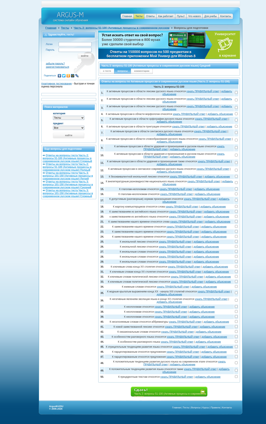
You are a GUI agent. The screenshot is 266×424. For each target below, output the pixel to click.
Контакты (225, 16)
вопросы (122, 71)
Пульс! (181, 16)
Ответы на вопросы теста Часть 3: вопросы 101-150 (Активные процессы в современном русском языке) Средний (68, 184)
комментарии (141, 71)
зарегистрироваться (57, 66)
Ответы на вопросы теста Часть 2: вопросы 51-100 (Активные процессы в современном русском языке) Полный (67, 167)
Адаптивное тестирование (56, 83)
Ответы (150, 16)
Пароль (50, 49)
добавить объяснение (220, 114)
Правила (215, 407)
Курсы (205, 407)
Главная (127, 16)
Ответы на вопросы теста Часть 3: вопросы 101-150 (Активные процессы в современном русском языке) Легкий (68, 175)
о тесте (107, 71)
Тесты (138, 16)
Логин (49, 44)
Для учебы (210, 16)
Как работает (165, 16)
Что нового (194, 16)
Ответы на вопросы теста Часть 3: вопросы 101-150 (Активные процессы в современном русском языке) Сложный (68, 193)
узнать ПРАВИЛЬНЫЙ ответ (203, 91)
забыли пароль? (55, 63)
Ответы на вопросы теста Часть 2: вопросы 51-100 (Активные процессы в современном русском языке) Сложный (67, 158)
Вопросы (195, 407)
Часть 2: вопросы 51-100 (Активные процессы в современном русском (121, 27)
